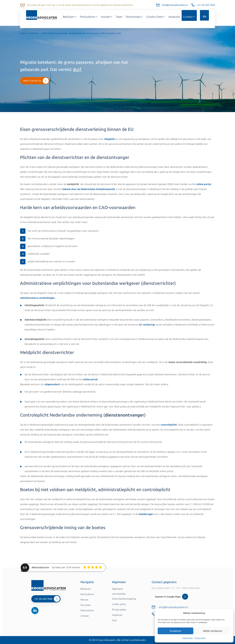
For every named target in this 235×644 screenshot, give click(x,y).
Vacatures (174, 16)
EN (204, 16)
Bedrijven (70, 16)
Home (23, 33)
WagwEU (110, 139)
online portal (203, 184)
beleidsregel (146, 514)
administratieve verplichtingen (37, 297)
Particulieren (89, 16)
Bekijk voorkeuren (212, 631)
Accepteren (175, 631)
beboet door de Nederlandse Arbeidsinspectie (88, 189)
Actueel (107, 16)
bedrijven (34, 33)
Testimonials (134, 16)
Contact (189, 16)
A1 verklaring (146, 324)
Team (119, 16)
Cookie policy (187, 638)
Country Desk (155, 16)
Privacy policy (200, 638)
